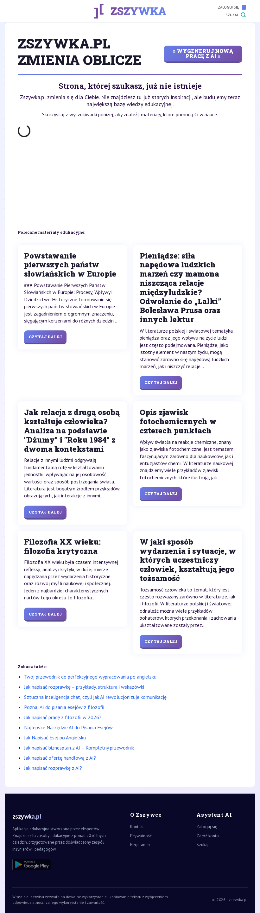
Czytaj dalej (45, 336)
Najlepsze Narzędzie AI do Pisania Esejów (68, 727)
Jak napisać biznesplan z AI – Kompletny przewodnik (79, 747)
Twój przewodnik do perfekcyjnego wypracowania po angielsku (90, 677)
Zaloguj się (232, 7)
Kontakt (137, 826)
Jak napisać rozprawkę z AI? (53, 768)
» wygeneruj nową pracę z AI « (203, 53)
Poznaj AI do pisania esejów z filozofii (64, 707)
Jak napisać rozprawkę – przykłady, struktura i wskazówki (84, 687)
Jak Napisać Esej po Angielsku (55, 737)
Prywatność (141, 836)
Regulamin (140, 844)
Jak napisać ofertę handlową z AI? (60, 758)
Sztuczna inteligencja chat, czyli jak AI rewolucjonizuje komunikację (95, 697)
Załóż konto (207, 836)
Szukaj (235, 14)
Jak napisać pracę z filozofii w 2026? (62, 717)
